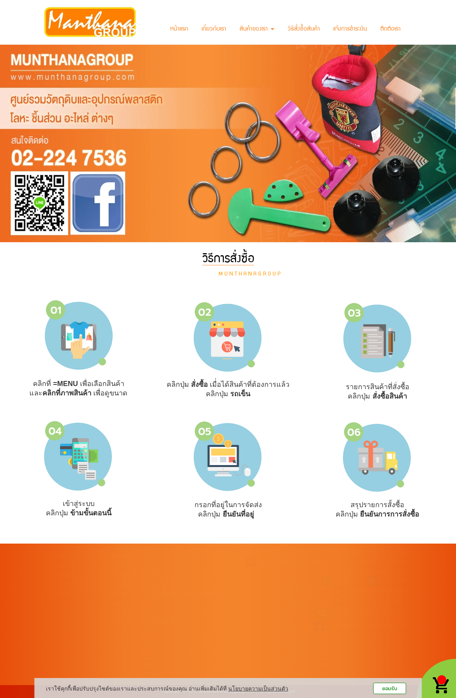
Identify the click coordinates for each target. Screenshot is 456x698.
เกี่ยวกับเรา (214, 29)
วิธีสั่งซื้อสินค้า (304, 29)
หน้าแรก (179, 29)
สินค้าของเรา (257, 29)
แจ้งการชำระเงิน (350, 29)
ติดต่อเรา (390, 29)
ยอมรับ (389, 688)
